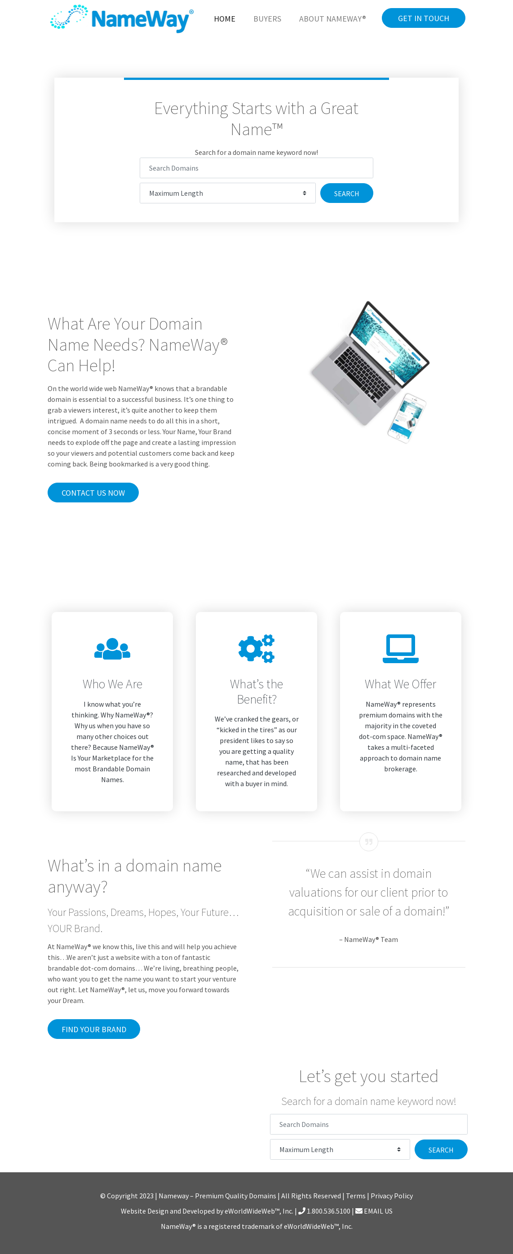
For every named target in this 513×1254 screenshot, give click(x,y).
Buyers (267, 18)
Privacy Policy (392, 1195)
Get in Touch (423, 18)
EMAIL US (374, 1210)
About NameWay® (332, 18)
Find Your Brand (94, 1029)
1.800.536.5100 (324, 1210)
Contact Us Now (93, 493)
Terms (356, 1195)
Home (224, 18)
